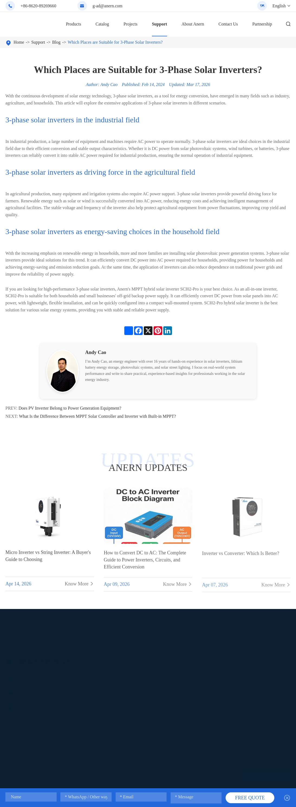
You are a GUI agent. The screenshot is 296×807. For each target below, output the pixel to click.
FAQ (263, 698)
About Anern (192, 24)
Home (19, 42)
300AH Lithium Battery (217, 698)
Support (159, 24)
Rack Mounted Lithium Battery (223, 663)
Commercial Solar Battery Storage (225, 677)
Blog (56, 42)
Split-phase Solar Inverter (162, 670)
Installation (268, 684)
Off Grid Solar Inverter (160, 656)
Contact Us (228, 24)
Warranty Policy (272, 719)
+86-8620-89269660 (38, 6)
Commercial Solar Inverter (163, 698)
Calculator (267, 734)
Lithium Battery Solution (218, 705)
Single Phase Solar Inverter (164, 691)
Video (264, 670)
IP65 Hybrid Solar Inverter (163, 677)
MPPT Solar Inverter (159, 719)
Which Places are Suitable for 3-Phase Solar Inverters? (115, 42)
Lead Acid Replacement (217, 670)
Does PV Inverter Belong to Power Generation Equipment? (69, 408)
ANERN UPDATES (148, 467)
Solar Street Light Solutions (114, 677)
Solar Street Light (106, 656)
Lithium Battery (219, 637)
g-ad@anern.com (107, 6)
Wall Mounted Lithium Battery (222, 656)
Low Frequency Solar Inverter (166, 684)
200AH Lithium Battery (217, 691)
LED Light (101, 670)
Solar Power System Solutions (166, 727)
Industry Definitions (275, 656)
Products (73, 24)
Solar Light (108, 637)
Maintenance (269, 691)
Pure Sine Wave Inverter (161, 712)
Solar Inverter (162, 637)
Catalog (102, 24)
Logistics (267, 712)
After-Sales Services (275, 727)
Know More (79, 588)
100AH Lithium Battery (217, 684)
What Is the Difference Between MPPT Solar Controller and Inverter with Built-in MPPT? (97, 416)
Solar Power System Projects (165, 734)
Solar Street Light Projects (113, 684)
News (264, 677)
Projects (130, 24)
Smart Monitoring (273, 705)
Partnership (262, 24)
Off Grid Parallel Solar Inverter (167, 663)
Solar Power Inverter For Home (167, 705)
